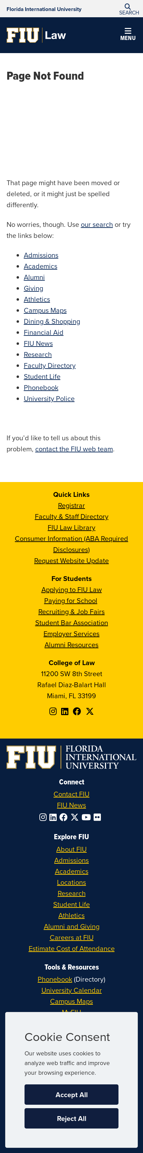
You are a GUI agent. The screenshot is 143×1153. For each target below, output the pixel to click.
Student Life (42, 376)
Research (38, 354)
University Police (49, 398)
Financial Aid (44, 332)
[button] (127, 9)
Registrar (71, 505)
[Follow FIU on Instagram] (44, 817)
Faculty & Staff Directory (71, 516)
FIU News (38, 343)
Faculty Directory (50, 365)
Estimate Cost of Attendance (72, 948)
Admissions (41, 255)
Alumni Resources (71, 645)
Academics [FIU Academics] (71, 871)
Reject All (71, 1118)
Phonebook (41, 387)
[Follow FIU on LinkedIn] (54, 817)
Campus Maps (45, 310)
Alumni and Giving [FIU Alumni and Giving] (71, 926)
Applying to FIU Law (71, 589)
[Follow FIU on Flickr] (99, 817)
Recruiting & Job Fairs (71, 611)
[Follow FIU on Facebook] (64, 817)
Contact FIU (71, 794)
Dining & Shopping (52, 321)
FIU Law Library (71, 527)
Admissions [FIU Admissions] (71, 860)
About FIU (71, 849)
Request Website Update (71, 560)
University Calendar (71, 990)
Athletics (37, 299)
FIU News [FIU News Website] (71, 805)
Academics (40, 266)
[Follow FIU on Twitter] (76, 817)
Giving (33, 288)
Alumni (34, 277)
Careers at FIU (72, 937)
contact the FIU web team (74, 449)
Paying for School (70, 600)
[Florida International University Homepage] (44, 8)
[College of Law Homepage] (36, 35)
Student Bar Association (71, 623)
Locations (71, 882)
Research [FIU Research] (72, 893)
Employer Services (71, 634)
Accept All (72, 1095)
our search (97, 224)
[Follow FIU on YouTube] (88, 817)
